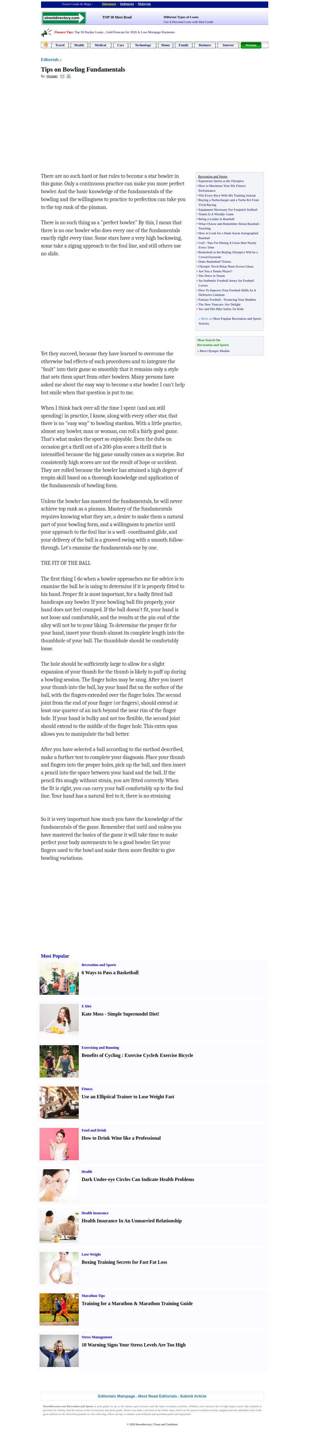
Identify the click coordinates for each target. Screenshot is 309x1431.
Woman (250, 45)
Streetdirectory (144, 1424)
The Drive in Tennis (212, 275)
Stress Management (97, 1337)
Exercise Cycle (140, 1055)
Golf (202, 243)
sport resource (141, 1406)
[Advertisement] (90, 127)
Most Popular (55, 956)
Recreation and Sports (99, 965)
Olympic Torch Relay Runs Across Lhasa (226, 266)
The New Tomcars (211, 304)
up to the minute (123, 1406)
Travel (59, 45)
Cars (120, 45)
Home (165, 45)
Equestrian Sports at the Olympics (221, 181)
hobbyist (146, 1414)
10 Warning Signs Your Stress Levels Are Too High (134, 1344)
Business (205, 45)
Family (184, 45)
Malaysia (144, 3)
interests (210, 1406)
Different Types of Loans (181, 17)
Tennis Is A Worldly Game (216, 214)
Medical (100, 45)
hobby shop (168, 1410)
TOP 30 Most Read (117, 17)
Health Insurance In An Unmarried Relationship (132, 1220)
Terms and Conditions (165, 1424)
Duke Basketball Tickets (215, 261)
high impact (230, 1406)
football (254, 1406)
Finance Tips (64, 32)
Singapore (109, 3)
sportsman (161, 1414)
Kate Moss (93, 1013)
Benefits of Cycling (101, 1055)
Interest (228, 45)
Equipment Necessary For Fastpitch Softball (228, 209)
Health (79, 45)
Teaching (205, 228)
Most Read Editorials (157, 1396)
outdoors (54, 1414)
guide (106, 1406)
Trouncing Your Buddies (239, 299)
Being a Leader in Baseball (216, 219)
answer (79, 1410)
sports (240, 1406)
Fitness (87, 1089)
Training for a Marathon (107, 1303)
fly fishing (59, 1410)
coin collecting (98, 1414)
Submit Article (193, 1396)
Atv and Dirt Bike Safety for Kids (221, 309)
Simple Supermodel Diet (132, 1013)
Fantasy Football (210, 299)
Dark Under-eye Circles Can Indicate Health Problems (138, 1179)
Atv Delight (233, 304)
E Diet (86, 1006)
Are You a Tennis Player (215, 271)
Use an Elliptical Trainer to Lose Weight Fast (128, 1096)
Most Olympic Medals (215, 351)
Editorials (50, 59)
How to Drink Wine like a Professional (121, 1138)
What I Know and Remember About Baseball (229, 224)
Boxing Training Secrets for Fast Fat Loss (124, 1262)
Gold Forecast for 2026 (121, 32)
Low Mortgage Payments (157, 32)
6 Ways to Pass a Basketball (110, 972)
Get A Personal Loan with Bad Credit (188, 22)
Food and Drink (94, 1130)
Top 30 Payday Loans (89, 32)
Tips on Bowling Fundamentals (83, 69)
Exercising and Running (100, 1047)
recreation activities (177, 1406)
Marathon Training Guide (166, 1303)
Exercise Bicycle (176, 1055)
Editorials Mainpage (116, 1396)
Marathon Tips (93, 1296)
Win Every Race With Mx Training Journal (227, 195)
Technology (143, 45)
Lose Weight (91, 1254)
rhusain (51, 76)
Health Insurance (95, 1213)
